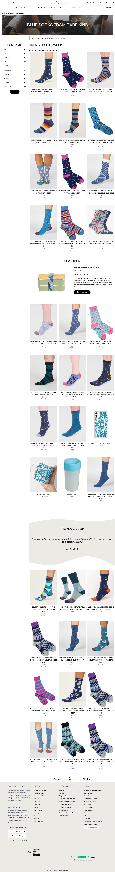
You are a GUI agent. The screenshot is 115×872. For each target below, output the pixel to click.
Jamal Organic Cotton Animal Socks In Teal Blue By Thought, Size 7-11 (72, 445)
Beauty (36, 807)
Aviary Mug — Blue (44, 494)
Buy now (82, 292)
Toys (35, 816)
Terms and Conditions (91, 799)
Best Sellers (37, 801)
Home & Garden (38, 8)
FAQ (85, 816)
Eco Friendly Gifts (39, 793)
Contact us (87, 818)
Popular (15, 8)
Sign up (112, 2)
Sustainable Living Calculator (67, 801)
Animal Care (59, 8)
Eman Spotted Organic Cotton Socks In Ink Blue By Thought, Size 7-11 (43, 244)
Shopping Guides (64, 796)
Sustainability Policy (90, 801)
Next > (89, 779)
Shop (3, 13)
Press (86, 813)
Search (108, 8)
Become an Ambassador (66, 813)
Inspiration (62, 793)
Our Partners (88, 793)
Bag (100, 2)
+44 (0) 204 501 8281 (90, 824)
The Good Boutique (63, 870)
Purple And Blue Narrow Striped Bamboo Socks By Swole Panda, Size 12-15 (43, 660)
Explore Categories (65, 807)
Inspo (10, 8)
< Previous (56, 779)
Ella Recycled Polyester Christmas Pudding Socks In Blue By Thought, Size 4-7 (43, 762)
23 (84, 779)
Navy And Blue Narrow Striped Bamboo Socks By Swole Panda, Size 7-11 (72, 762)
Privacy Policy (88, 804)
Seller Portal (87, 796)
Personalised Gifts (39, 796)
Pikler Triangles (38, 821)
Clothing (36, 813)
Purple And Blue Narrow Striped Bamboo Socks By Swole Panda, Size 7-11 (100, 711)
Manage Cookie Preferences (91, 827)
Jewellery (36, 818)
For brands (90, 2)
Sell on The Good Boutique (92, 790)
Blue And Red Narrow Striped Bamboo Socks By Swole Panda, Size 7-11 (72, 244)
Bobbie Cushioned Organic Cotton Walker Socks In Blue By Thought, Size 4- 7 (101, 496)
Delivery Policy (88, 807)
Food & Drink (51, 8)
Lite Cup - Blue (72, 494)
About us (61, 790)
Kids (45, 8)
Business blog (63, 816)
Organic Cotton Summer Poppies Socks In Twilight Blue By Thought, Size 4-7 (72, 711)
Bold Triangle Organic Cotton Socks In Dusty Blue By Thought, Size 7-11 (44, 609)
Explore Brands (63, 810)
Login (107, 2)
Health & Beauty (23, 8)
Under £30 (37, 804)
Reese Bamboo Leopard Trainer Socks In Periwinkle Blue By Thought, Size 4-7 (72, 395)
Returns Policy (88, 810)
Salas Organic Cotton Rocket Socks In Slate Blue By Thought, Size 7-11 (100, 395)
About (14, 2)
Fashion (31, 8)
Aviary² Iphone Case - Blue (100, 443)
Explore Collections (65, 804)
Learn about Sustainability (67, 799)
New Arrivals (37, 799)
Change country (60, 38)
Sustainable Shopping (40, 790)
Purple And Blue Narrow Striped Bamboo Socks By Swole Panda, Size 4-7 (100, 762)
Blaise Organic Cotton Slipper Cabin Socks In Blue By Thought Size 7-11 (100, 193)
